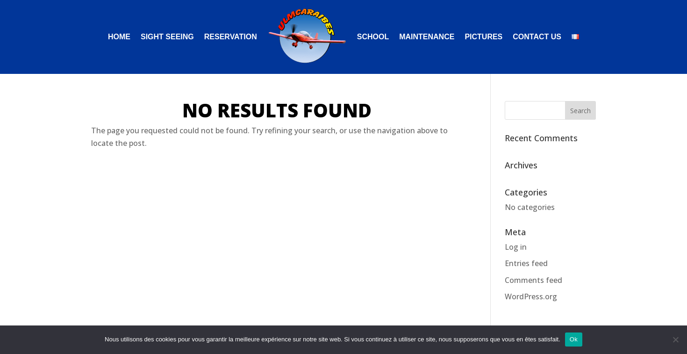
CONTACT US (537, 37)
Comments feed (533, 280)
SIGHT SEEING (167, 37)
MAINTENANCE (426, 37)
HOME (119, 37)
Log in (516, 247)
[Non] (675, 339)
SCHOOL (373, 37)
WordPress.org (531, 296)
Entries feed (526, 263)
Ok (574, 339)
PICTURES (483, 37)
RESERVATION (230, 37)
